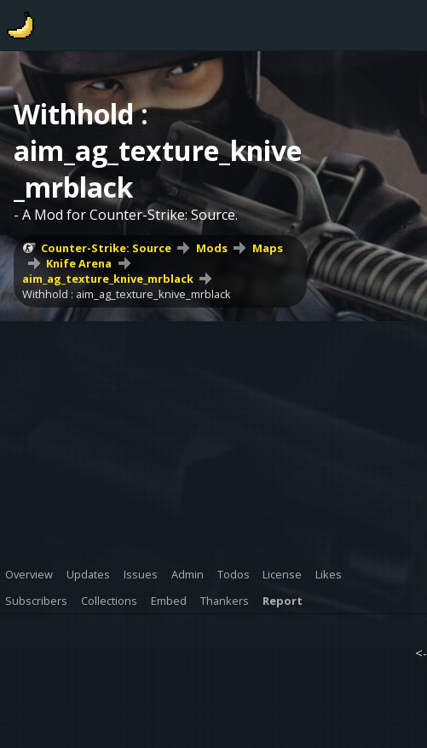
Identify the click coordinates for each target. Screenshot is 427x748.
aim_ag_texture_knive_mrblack (107, 278)
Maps (267, 248)
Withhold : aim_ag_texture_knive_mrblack (126, 294)
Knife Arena (79, 263)
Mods (212, 248)
